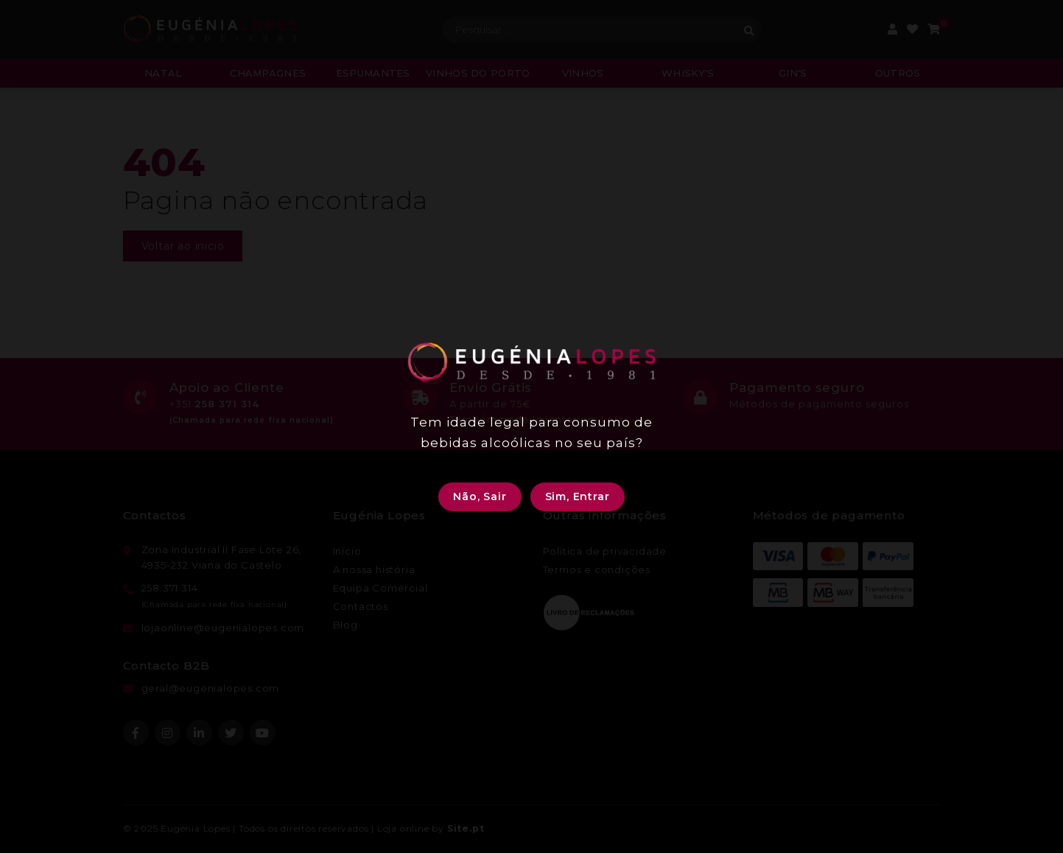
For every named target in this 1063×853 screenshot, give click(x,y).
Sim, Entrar (577, 496)
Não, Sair (479, 496)
